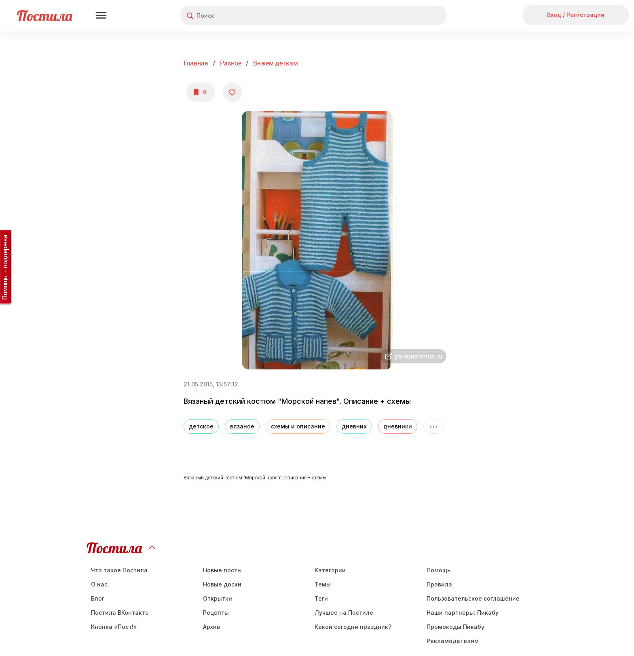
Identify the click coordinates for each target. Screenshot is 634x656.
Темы (323, 584)
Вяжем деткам (275, 63)
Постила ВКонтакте (120, 612)
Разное (230, 63)
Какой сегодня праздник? (353, 626)
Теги (321, 598)
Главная (196, 63)
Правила (439, 584)
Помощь (438, 570)
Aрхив (211, 626)
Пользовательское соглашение (473, 598)
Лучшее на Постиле (344, 612)
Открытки (217, 598)
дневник (354, 426)
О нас (99, 584)
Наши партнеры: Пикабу (463, 612)
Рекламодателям (453, 640)
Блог (97, 598)
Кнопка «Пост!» (114, 626)
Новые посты (222, 570)
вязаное (242, 426)
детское (201, 426)
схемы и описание (298, 426)
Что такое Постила (119, 570)
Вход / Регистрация (575, 14)
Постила (44, 15)
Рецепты (216, 612)
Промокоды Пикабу (455, 626)
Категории (330, 570)
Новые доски (222, 584)
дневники (397, 426)
